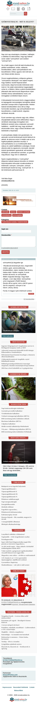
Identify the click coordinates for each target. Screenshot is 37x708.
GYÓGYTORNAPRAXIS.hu (11, 602)
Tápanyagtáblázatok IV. (9, 497)
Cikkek (13, 9)
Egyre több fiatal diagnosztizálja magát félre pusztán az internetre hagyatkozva (16, 543)
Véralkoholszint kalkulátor (11, 330)
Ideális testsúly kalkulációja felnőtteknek (15, 426)
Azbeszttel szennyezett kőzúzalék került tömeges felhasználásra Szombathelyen (17, 351)
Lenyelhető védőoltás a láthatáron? (13, 534)
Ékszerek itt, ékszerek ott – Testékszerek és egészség (15, 647)
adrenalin (5, 212)
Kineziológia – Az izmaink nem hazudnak (15, 634)
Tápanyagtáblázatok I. (9, 489)
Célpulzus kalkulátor (8, 424)
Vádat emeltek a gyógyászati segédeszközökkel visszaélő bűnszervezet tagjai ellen (16, 552)
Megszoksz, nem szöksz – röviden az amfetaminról (18, 555)
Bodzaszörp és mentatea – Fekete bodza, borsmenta (14, 638)
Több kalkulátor (7, 336)
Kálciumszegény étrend (9, 515)
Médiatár (23, 9)
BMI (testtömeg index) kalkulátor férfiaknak (16, 432)
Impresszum (7, 687)
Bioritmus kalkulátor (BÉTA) (11, 421)
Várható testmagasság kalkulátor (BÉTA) (15, 416)
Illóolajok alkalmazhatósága (10, 524)
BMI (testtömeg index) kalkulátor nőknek (15, 419)
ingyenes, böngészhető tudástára (23, 604)
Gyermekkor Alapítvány (9, 562)
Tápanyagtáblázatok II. (9, 491)
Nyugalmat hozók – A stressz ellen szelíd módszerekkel (14, 617)
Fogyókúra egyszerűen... (9, 509)
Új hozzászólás (29, 299)
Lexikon (29, 9)
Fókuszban (8, 9)
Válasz (31, 293)
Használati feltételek (20, 687)
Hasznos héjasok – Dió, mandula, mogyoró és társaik (16, 518)
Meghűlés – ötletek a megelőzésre (12, 632)
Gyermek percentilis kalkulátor (11, 411)
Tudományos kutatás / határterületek (14, 222)
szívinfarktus (6, 215)
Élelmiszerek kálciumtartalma (11, 512)
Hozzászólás (6, 235)
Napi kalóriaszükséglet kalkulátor (12, 408)
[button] (18, 38)
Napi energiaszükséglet (9, 502)
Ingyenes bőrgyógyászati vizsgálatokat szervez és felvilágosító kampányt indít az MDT (17, 347)
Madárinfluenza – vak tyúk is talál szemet (15, 565)
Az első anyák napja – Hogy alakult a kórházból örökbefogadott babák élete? (17, 547)
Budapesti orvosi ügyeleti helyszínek (13, 486)
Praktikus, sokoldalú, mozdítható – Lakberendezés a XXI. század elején (18, 628)
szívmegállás (17, 215)
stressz (13, 212)
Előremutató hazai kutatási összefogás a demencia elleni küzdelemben (18, 356)
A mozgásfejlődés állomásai (10, 522)
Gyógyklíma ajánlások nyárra (11, 644)
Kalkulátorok (18, 9)
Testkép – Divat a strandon (10, 641)
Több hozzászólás (10, 475)
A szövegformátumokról (9, 248)
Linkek (32, 687)
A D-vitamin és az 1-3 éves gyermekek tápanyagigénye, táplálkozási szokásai (14, 559)
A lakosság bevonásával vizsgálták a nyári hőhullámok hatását (15, 360)
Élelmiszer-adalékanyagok (10, 499)
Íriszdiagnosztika (7, 539)
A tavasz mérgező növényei (10, 625)
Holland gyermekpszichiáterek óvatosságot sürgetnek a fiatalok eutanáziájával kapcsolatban (17, 364)
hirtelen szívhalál (23, 212)
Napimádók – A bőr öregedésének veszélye (15, 537)
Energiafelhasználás (8, 504)
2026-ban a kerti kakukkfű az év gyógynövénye (17, 368)
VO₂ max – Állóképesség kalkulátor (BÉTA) (16, 429)
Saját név (4, 229)
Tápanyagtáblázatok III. (9, 494)
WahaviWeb (18, 690)
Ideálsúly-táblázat (7, 507)
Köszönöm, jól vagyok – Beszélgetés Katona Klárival (16, 621)
